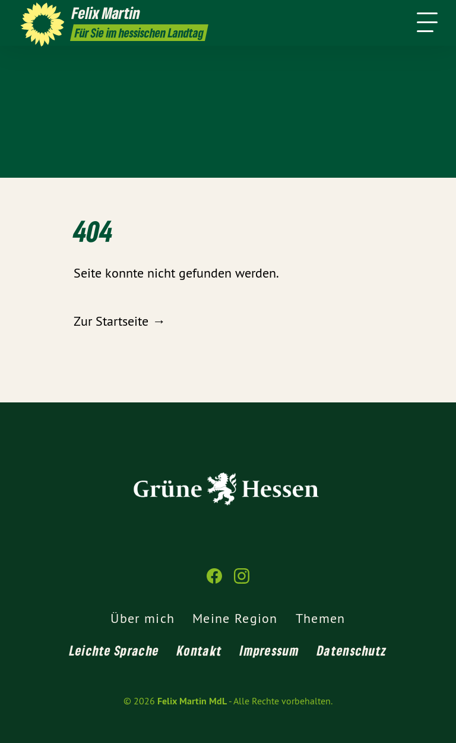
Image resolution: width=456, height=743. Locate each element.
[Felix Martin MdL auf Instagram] (241, 581)
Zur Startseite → (119, 321)
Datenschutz (352, 650)
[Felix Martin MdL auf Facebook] (214, 581)
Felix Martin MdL (192, 701)
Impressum (269, 650)
